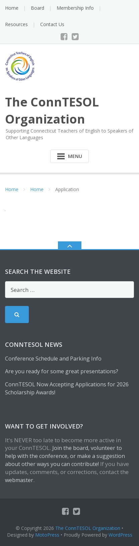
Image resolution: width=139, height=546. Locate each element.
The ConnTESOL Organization (87, 528)
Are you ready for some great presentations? (61, 371)
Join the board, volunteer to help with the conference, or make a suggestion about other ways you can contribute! (65, 456)
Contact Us (52, 24)
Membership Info (75, 8)
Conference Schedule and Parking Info (53, 358)
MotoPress (47, 535)
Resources (16, 24)
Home (11, 8)
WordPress (120, 535)
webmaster (19, 480)
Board (37, 8)
